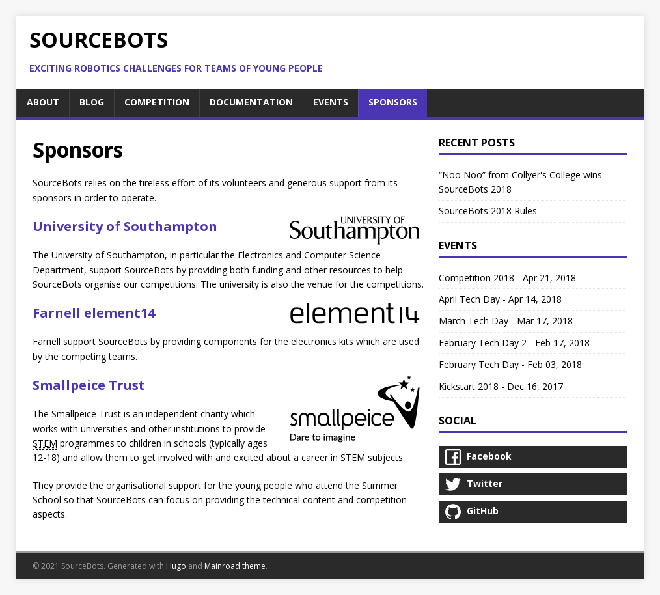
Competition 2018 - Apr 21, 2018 (507, 277)
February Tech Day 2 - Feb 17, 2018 (514, 343)
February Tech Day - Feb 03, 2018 (510, 364)
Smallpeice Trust (89, 385)
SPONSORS (392, 102)
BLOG (91, 102)
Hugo (176, 566)
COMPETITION (156, 102)
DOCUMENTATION (251, 102)
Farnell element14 (94, 313)
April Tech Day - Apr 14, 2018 (500, 299)
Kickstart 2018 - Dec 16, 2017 (501, 386)
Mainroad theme (235, 566)
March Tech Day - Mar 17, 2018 (506, 320)
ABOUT (43, 102)
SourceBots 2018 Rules (488, 210)
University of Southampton (125, 226)
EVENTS (330, 102)
